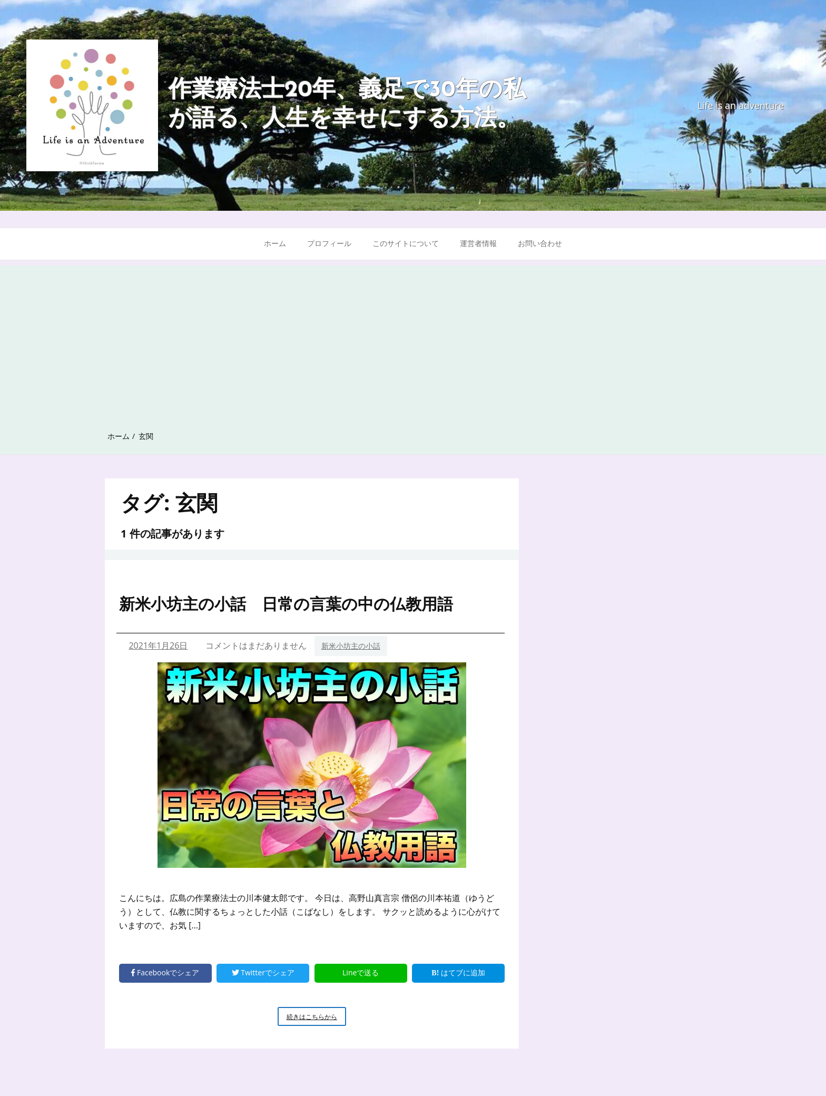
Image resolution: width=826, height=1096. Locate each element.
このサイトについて (405, 243)
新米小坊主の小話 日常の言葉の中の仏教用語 (286, 603)
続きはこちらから (316, 1018)
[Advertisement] (413, 339)
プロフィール (329, 243)
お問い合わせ (540, 243)
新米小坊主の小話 (350, 646)
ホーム (275, 243)
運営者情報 (478, 243)
